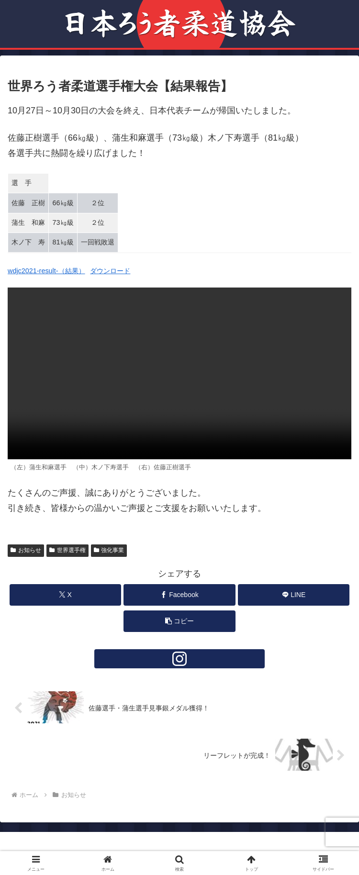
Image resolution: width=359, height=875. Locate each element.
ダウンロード (110, 271)
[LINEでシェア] (293, 595)
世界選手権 (67, 550)
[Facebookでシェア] (179, 595)
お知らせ (26, 550)
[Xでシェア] (65, 595)
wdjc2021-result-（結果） (46, 271)
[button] (179, 621)
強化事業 (109, 550)
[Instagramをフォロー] (179, 658)
